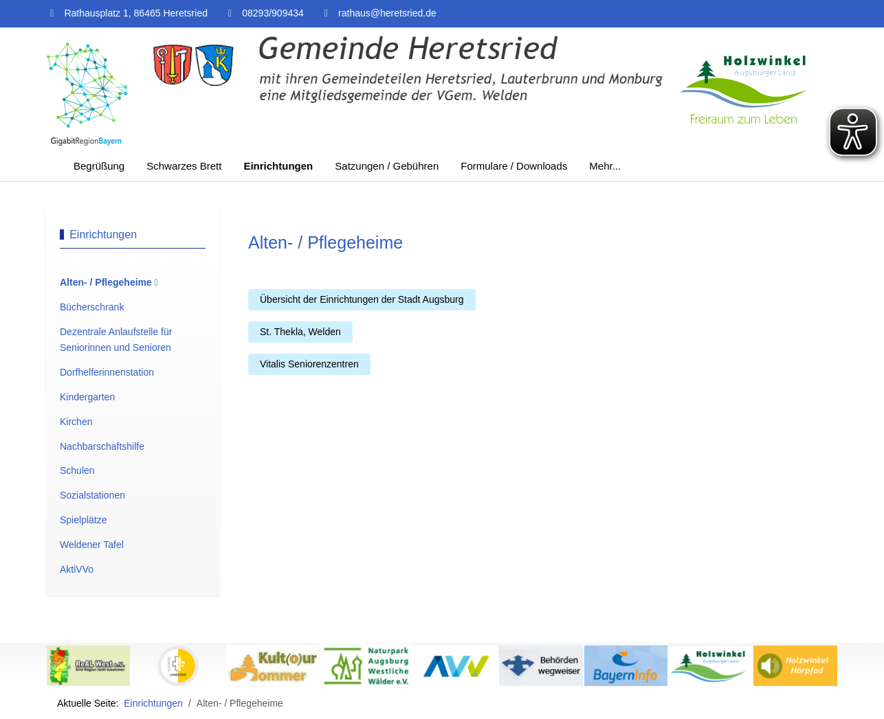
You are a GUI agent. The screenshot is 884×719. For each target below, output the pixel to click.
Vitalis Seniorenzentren (309, 363)
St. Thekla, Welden (300, 331)
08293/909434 (273, 13)
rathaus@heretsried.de (387, 13)
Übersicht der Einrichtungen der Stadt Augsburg (362, 299)
